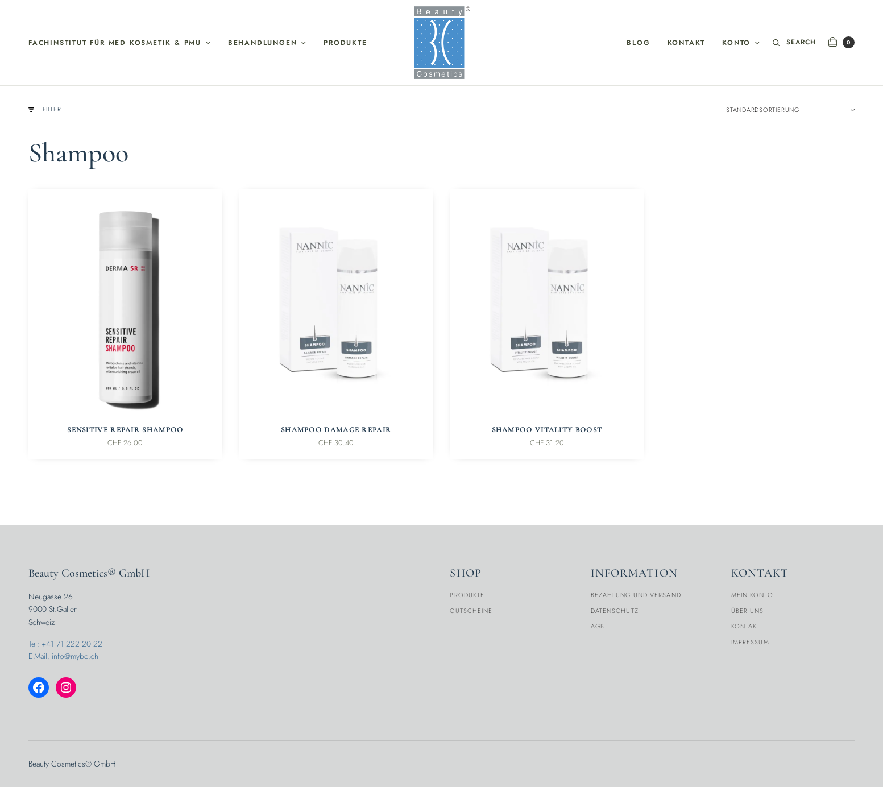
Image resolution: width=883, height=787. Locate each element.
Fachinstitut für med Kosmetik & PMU (114, 43)
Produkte (345, 43)
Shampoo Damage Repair (336, 429)
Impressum (750, 642)
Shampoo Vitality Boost (547, 429)
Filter (44, 109)
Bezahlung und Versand (636, 594)
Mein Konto (752, 594)
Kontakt (687, 43)
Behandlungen (262, 43)
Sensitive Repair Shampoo (125, 429)
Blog (638, 43)
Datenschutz (615, 610)
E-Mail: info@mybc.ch (63, 656)
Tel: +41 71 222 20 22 (65, 643)
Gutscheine (471, 610)
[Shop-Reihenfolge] (790, 110)
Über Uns (747, 610)
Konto (736, 43)
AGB (597, 626)
